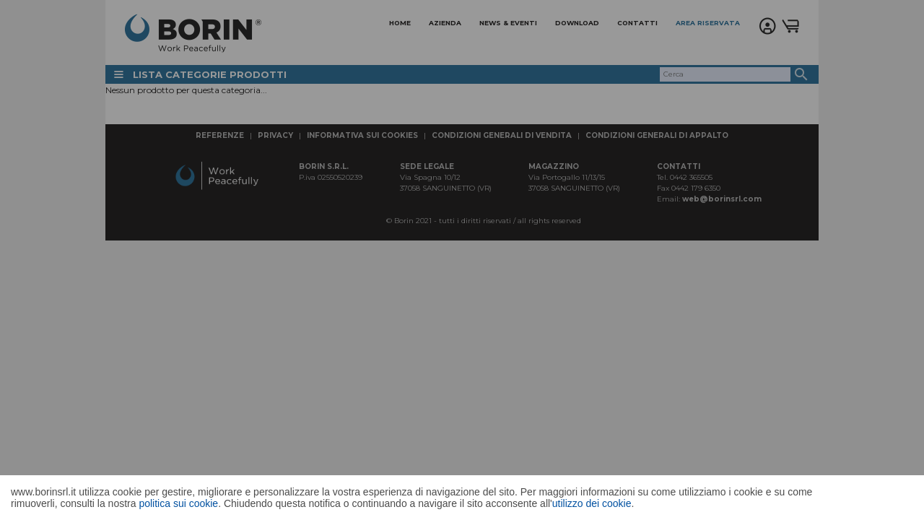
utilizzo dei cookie (592, 503)
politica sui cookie (178, 503)
